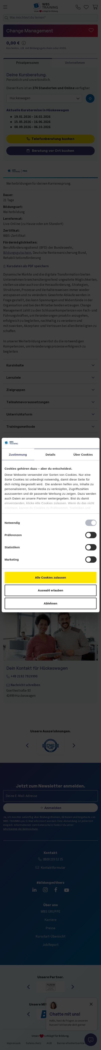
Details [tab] (51, 454)
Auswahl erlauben (50, 590)
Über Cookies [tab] (83, 454)
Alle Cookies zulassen (50, 577)
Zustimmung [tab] (18, 454)
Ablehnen (50, 603)
